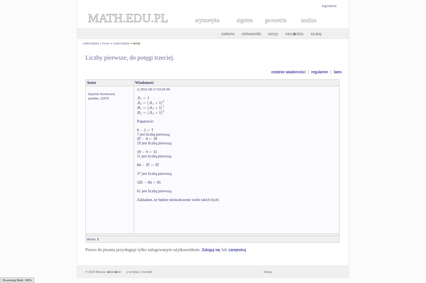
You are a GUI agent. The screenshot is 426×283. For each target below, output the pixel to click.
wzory (273, 34)
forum (106, 43)
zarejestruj (237, 250)
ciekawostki (251, 34)
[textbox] (143, 98)
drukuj (268, 271)
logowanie (329, 6)
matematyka (91, 43)
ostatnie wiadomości (288, 72)
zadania (227, 34)
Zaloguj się (211, 250)
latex (338, 72)
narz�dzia (294, 34)
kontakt (147, 271)
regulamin (319, 72)
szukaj (316, 34)
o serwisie (132, 271)
